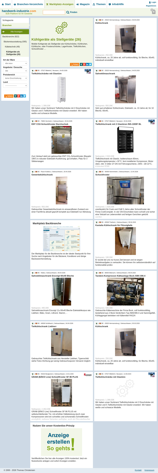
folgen (9, 96)
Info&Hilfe (116, 4)
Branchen (7, 25)
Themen (99, 4)
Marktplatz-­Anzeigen (59, 4)
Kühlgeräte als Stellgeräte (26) (13, 53)
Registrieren (151, 6)
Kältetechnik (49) (12, 47)
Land (5, 82)
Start (6, 4)
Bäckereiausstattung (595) (15, 42)
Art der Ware (9, 60)
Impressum (149, 470)
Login (152, 2)
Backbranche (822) (10, 37)
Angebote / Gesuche (12, 67)
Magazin (83, 4)
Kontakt (138, 470)
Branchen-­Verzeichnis (28, 4)
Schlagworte (7, 20)
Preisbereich (9, 75)
